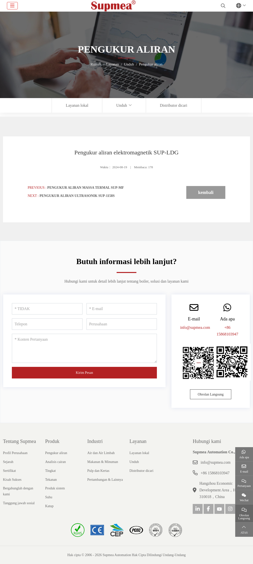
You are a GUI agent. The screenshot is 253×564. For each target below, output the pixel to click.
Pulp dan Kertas (98, 471)
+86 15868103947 (215, 473)
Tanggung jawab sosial (19, 503)
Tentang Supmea (19, 441)
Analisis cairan (55, 462)
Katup (49, 506)
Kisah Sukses (12, 479)
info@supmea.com (195, 327)
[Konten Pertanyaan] (84, 348)
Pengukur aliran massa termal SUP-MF (85, 187)
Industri (95, 441)
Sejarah (8, 462)
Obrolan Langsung (211, 394)
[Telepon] (47, 324)
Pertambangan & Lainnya (105, 479)
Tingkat (50, 471)
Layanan (138, 441)
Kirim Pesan (84, 373)
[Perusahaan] (121, 324)
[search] (222, 6)
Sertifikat (9, 471)
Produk (52, 441)
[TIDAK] (47, 308)
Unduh (121, 105)
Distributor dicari (173, 105)
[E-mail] (121, 308)
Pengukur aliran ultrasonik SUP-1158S (77, 196)
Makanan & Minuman (102, 462)
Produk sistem (55, 488)
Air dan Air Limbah (101, 453)
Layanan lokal (77, 105)
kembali (205, 192)
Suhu (48, 497)
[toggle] (12, 5)
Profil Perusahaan (15, 453)
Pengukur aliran (56, 453)
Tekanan (51, 479)
